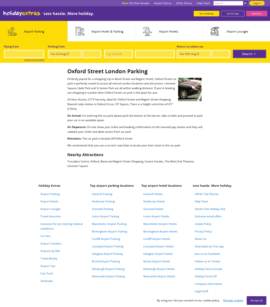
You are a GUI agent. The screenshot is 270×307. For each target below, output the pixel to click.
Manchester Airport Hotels (160, 224)
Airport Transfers (51, 243)
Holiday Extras (22, 13)
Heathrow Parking (103, 201)
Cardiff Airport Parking (106, 239)
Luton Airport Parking (105, 216)
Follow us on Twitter (208, 261)
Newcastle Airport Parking (108, 276)
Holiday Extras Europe (208, 269)
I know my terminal (34, 59)
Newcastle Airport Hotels (159, 276)
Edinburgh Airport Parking (108, 269)
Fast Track (46, 273)
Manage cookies (233, 300)
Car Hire (45, 236)
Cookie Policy (203, 224)
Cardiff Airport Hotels (156, 239)
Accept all (257, 300)
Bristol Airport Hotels (156, 261)
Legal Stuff (201, 291)
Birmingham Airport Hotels (160, 231)
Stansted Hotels (153, 209)
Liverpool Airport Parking (107, 246)
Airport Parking (50, 194)
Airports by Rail (50, 251)
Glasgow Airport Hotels (158, 254)
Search (247, 53)
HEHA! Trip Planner (207, 194)
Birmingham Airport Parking (109, 231)
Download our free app (209, 246)
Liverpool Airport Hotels (158, 246)
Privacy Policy (203, 231)
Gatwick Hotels (152, 194)
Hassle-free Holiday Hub (210, 209)
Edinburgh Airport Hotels (159, 269)
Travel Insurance (50, 216)
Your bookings (206, 13)
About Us (200, 239)
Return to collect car (190, 46)
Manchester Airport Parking (109, 224)
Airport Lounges (50, 209)
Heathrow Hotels (154, 201)
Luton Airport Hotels (156, 216)
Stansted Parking (102, 209)
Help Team (201, 201)
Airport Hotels (49, 201)
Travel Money (48, 258)
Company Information (208, 284)
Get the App (233, 13)
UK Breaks (46, 281)
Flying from (11, 46)
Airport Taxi (47, 266)
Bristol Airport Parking (106, 261)
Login (257, 3)
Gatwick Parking (102, 194)
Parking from (56, 46)
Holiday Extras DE (206, 276)
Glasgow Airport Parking (107, 254)
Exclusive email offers (208, 216)
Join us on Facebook (207, 254)
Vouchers (257, 13)
